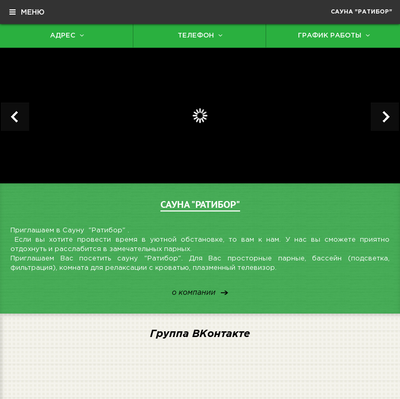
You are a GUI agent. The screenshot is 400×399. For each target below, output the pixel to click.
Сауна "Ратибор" (361, 12)
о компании (194, 293)
